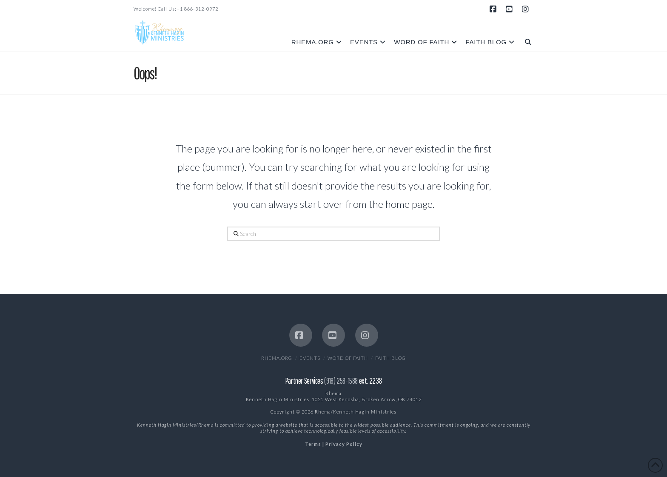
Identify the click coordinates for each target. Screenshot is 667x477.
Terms (313, 444)
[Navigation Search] (526, 36)
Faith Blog (390, 358)
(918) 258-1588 (341, 380)
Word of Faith (348, 358)
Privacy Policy (343, 444)
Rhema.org (276, 358)
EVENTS (309, 358)
